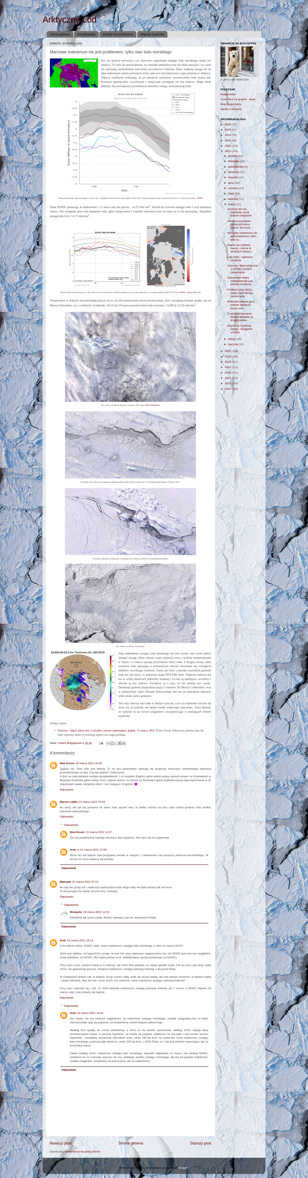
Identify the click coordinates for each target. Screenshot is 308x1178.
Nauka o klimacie (231, 109)
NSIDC (200, 198)
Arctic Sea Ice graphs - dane (237, 99)
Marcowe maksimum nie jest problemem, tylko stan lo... (242, 236)
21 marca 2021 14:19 (92, 801)
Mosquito (76, 912)
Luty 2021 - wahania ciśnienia (239, 258)
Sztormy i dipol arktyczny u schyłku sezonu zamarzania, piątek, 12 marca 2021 (106, 730)
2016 (228, 372)
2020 (228, 351)
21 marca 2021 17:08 (93, 849)
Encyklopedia (86, 34)
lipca (231, 182)
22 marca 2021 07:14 (85, 881)
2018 (228, 361)
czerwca (233, 188)
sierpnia (233, 177)
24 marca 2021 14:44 (90, 1013)
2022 (228, 145)
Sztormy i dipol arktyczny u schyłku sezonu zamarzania (242, 269)
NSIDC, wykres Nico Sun (190, 292)
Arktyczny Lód (70, 19)
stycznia (233, 344)
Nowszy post (61, 1143)
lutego (232, 338)
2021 (228, 151)
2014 (228, 383)
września (234, 172)
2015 (228, 378)
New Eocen (67, 763)
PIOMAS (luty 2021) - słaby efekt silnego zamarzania (240, 293)
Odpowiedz (67, 789)
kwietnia (233, 198)
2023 (228, 140)
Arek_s (74, 849)
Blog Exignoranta (231, 104)
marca (232, 204)
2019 (228, 356)
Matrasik (65, 881)
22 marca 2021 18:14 (80, 940)
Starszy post (200, 1143)
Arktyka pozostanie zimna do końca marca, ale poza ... (240, 224)
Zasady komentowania (117, 34)
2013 (228, 388)
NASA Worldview (152, 405)
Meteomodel (228, 94)
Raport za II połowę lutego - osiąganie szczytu (239, 329)
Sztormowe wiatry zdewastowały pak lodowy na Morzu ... (240, 281)
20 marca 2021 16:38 (89, 763)
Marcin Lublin (69, 801)
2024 (228, 135)
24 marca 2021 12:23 (96, 912)
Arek (63, 940)
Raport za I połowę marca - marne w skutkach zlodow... (240, 248)
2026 (228, 124)
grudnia (233, 155)
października (236, 166)
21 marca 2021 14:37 (99, 832)
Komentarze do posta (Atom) (82, 1151)
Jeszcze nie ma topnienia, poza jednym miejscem (239, 212)
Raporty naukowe (152, 34)
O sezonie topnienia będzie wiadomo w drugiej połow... (240, 317)
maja (231, 193)
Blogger (183, 1167)
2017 (228, 367)
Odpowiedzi (71, 824)
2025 (228, 129)
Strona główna (60, 34)
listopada (234, 161)
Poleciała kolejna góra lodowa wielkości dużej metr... (240, 305)
